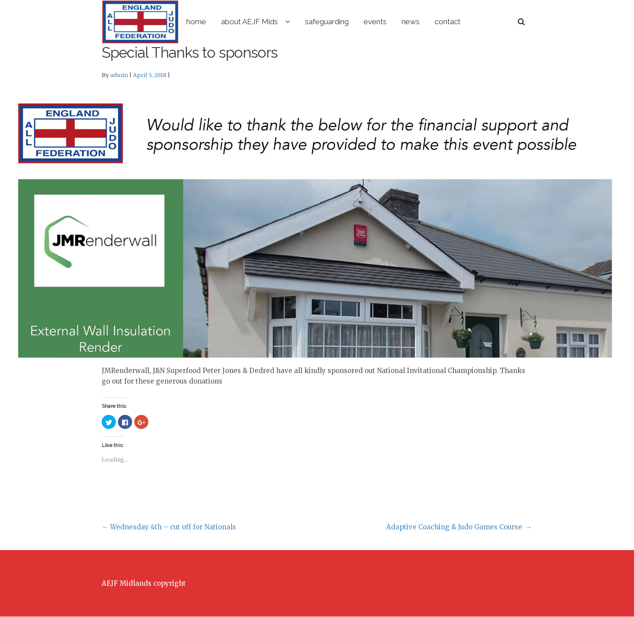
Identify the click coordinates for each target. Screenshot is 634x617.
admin (119, 75)
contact (484, 21)
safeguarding (363, 21)
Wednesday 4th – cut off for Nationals (169, 527)
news (447, 21)
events (411, 21)
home (233, 21)
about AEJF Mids (286, 21)
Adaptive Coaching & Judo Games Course (459, 527)
